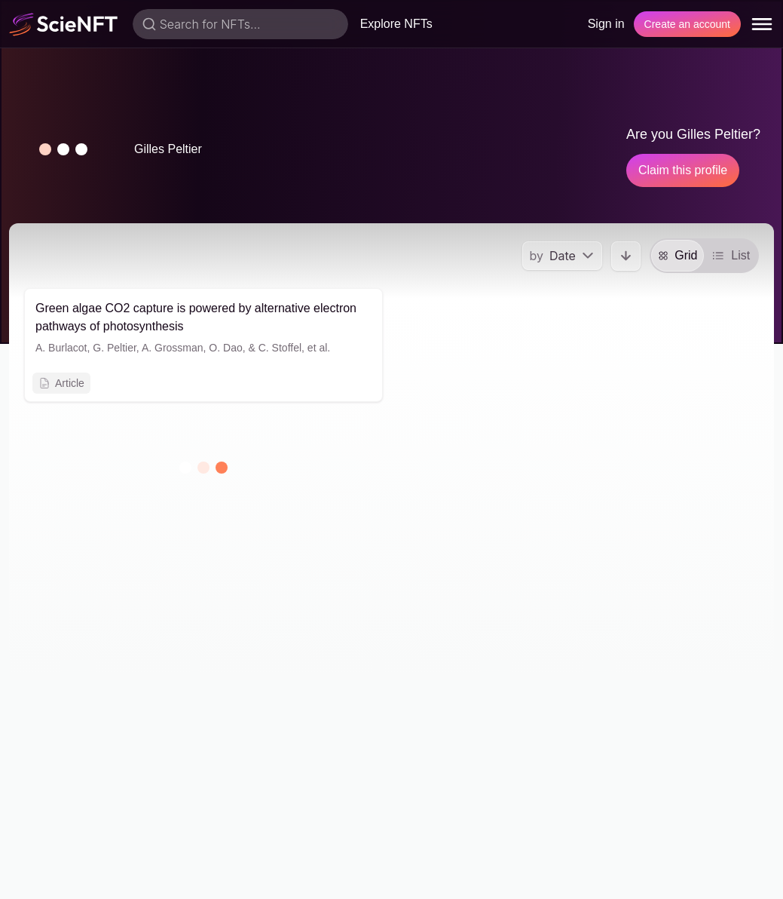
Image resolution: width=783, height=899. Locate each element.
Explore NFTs (396, 23)
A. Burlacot (61, 348)
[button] (63, 149)
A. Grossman (172, 348)
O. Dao (225, 348)
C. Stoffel (279, 348)
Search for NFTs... (210, 24)
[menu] (762, 24)
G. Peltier (114, 348)
